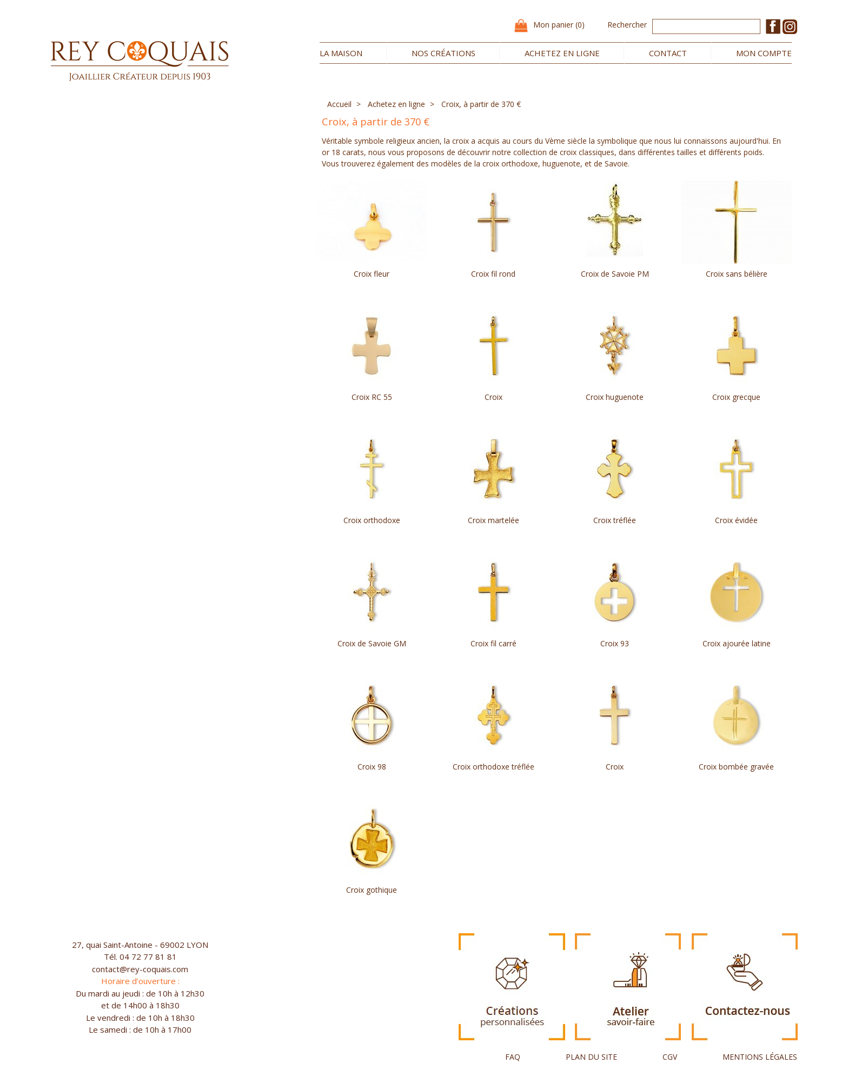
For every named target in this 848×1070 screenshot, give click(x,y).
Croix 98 (371, 766)
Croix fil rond (493, 274)
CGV (669, 1057)
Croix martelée (493, 520)
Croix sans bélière (736, 274)
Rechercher (627, 24)
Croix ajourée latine (737, 643)
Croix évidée (736, 520)
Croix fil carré (493, 643)
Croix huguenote (615, 397)
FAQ (512, 1057)
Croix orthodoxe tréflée (493, 766)
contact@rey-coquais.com (140, 969)
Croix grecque (736, 397)
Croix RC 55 (372, 397)
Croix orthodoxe (371, 520)
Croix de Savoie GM (371, 643)
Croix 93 (614, 643)
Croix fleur (371, 274)
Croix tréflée (614, 520)
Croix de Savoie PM (615, 274)
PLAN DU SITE (591, 1057)
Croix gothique (371, 890)
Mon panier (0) (559, 24)
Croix (493, 397)
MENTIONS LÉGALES (760, 1057)
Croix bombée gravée (736, 766)
